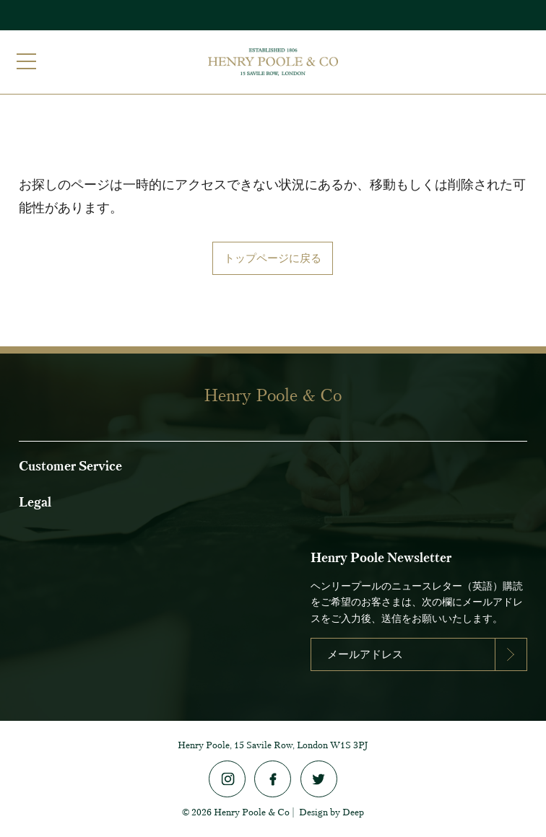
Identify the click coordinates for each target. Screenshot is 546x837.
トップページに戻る (272, 257)
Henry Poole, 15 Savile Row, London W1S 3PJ (273, 745)
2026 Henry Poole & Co (240, 812)
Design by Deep (331, 812)
